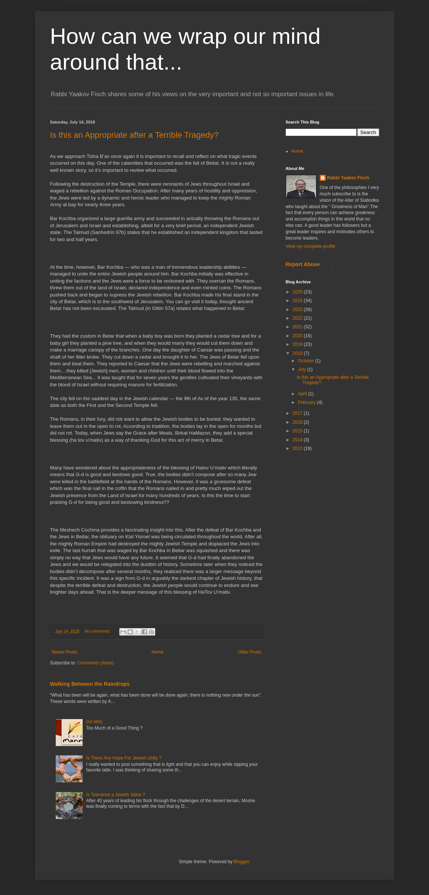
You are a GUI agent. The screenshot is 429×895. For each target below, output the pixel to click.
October (306, 360)
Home (157, 652)
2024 (298, 300)
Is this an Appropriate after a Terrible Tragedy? (134, 135)
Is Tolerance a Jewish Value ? (115, 794)
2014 (298, 439)
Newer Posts (64, 652)
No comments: (98, 631)
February (307, 402)
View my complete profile (310, 246)
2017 (298, 413)
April (303, 393)
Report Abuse (303, 264)
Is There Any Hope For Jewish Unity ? (123, 758)
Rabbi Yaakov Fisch (348, 177)
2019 (298, 344)
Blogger (241, 861)
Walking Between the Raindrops (90, 684)
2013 (298, 448)
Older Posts (249, 652)
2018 (298, 353)
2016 (298, 422)
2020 (298, 335)
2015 (298, 430)
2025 (298, 292)
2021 (298, 326)
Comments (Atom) (95, 663)
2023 (298, 309)
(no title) (94, 721)
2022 (298, 318)
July (302, 369)
